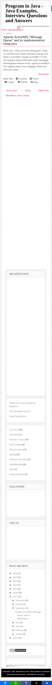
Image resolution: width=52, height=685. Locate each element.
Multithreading (16, 464)
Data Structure (15, 449)
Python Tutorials (16, 474)
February (20, 630)
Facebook (21, 79)
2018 (15, 593)
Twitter (34, 79)
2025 (15, 577)
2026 (15, 573)
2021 (15, 581)
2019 (15, 589)
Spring (12, 454)
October (19, 604)
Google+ (10, 82)
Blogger (41, 674)
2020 (15, 585)
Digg (34, 82)
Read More (44, 74)
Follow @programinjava (12, 30)
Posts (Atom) (23, 95)
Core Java (13, 429)
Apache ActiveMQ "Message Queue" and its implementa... (28, 615)
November (21, 600)
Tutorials (13, 434)
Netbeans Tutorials (17, 459)
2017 (15, 596)
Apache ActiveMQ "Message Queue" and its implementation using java (24, 40)
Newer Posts (11, 90)
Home (28, 90)
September (21, 608)
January (19, 634)
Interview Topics (16, 439)
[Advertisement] (26, 183)
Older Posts (43, 90)
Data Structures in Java (19, 411)
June (18, 626)
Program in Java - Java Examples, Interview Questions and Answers (26, 13)
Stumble (23, 82)
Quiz (11, 469)
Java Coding (15, 444)
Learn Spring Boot (17, 416)
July (18, 622)
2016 (15, 638)
